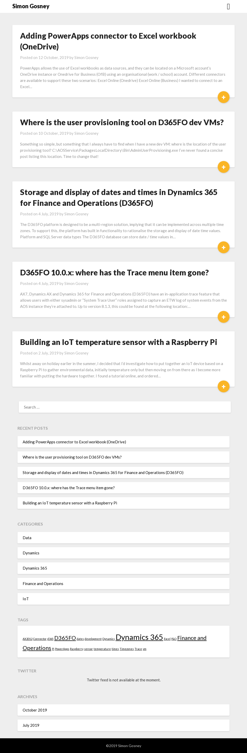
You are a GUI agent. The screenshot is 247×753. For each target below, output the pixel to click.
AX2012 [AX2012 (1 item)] (27, 638)
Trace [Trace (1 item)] (138, 648)
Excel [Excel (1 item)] (167, 638)
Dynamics (31, 553)
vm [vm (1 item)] (144, 648)
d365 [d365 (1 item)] (50, 638)
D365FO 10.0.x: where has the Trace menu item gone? (114, 272)
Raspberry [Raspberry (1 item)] (76, 648)
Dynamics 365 (35, 568)
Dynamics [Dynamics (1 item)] (108, 638)
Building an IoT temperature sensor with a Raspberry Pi (118, 341)
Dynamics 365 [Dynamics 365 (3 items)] (139, 636)
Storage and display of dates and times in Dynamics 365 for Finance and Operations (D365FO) (103, 472)
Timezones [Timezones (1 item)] (127, 648)
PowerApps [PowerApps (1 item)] (62, 648)
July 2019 (31, 725)
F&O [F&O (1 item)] (174, 638)
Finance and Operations (43, 583)
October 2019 (35, 710)
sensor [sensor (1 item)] (88, 648)
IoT (26, 598)
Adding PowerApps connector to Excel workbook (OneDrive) (74, 441)
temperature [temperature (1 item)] (102, 648)
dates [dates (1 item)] (80, 638)
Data (27, 537)
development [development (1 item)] (93, 638)
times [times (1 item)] (115, 648)
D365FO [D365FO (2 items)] (65, 637)
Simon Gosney (30, 6)
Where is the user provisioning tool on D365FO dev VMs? (122, 122)
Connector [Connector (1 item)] (40, 638)
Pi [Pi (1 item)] (53, 648)
